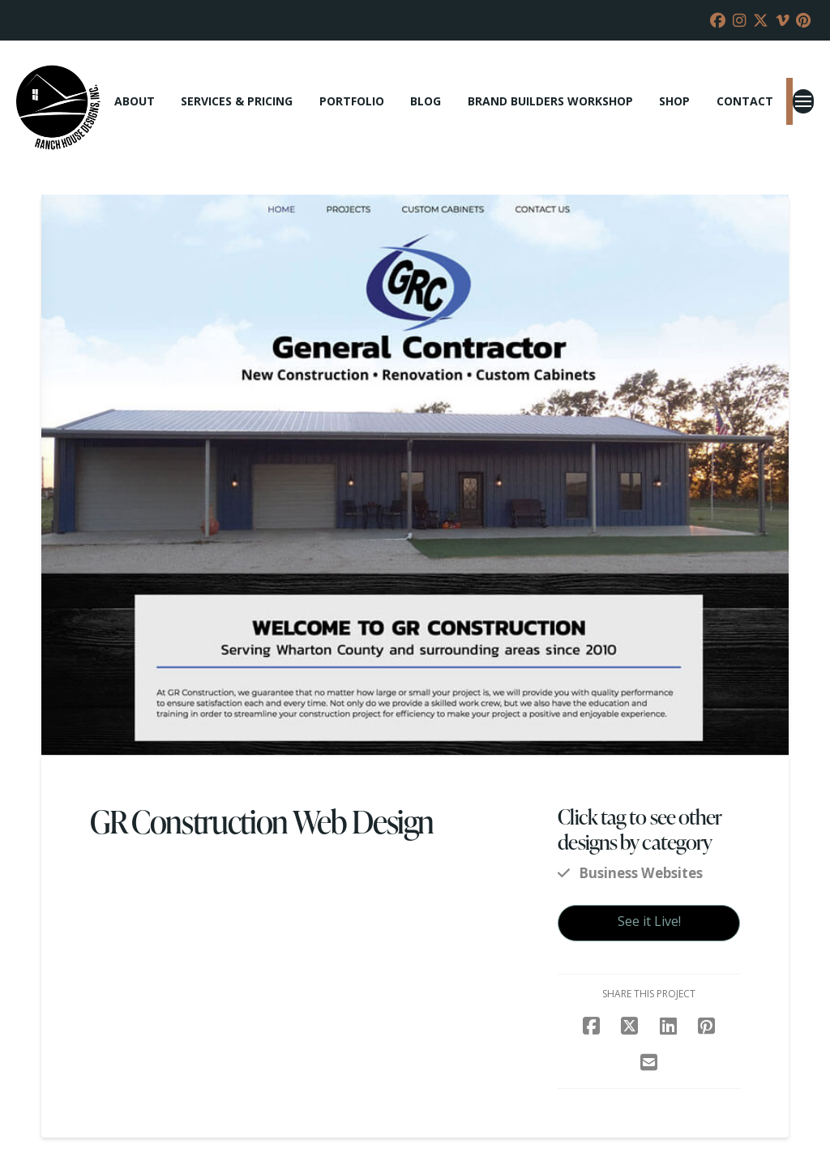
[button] (803, 101)
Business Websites (641, 873)
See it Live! (649, 921)
